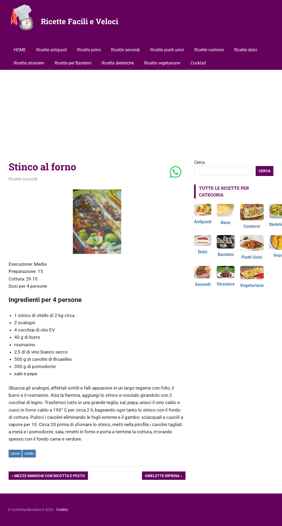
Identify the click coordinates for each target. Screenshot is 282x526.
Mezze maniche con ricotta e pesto (49, 476)
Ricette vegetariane (162, 63)
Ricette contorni (209, 49)
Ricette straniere (29, 63)
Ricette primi (89, 49)
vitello (29, 453)
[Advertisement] (141, 110)
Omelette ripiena (162, 476)
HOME (20, 49)
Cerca (199, 162)
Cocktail (198, 63)
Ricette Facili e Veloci (79, 21)
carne (15, 453)
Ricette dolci (245, 49)
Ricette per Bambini (73, 63)
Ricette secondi (125, 49)
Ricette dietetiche (118, 63)
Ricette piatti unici (167, 49)
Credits (62, 509)
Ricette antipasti (51, 49)
